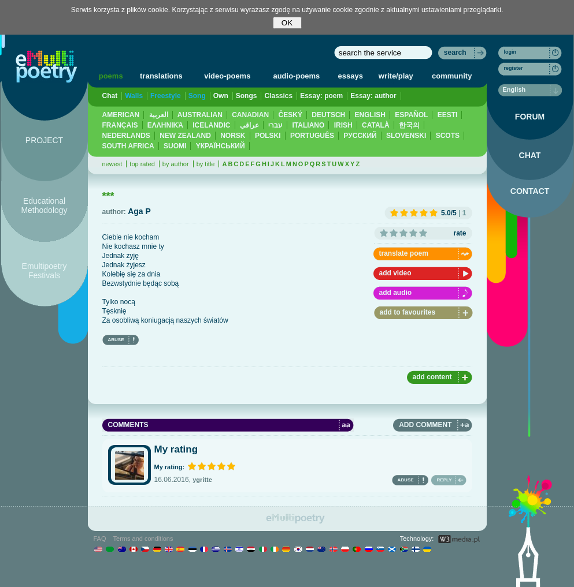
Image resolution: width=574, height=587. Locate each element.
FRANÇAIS (120, 125)
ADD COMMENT (425, 425)
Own (220, 96)
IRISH (343, 125)
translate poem (403, 253)
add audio (395, 293)
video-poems (227, 76)
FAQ (100, 538)
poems (111, 76)
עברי (275, 125)
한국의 (409, 125)
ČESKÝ (290, 115)
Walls (134, 96)
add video (395, 273)
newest (112, 163)
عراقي (249, 125)
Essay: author (373, 96)
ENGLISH (370, 115)
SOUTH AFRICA (128, 146)
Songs (246, 96)
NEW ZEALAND (185, 136)
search (455, 52)
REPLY (444, 480)
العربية (158, 115)
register (513, 68)
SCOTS (448, 136)
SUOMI (175, 146)
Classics (278, 96)
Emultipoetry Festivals (44, 270)
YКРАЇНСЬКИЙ (220, 146)
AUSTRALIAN (200, 115)
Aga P (139, 211)
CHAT (530, 155)
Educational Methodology (44, 205)
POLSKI (268, 136)
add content (432, 377)
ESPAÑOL (411, 115)
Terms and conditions (143, 538)
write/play (396, 76)
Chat (110, 96)
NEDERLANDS (126, 136)
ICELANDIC (211, 125)
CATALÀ (376, 125)
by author (175, 163)
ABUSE (116, 339)
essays (350, 76)
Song (197, 96)
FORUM (530, 116)
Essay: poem (321, 96)
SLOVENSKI (406, 136)
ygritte (202, 479)
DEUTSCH (328, 115)
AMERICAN (121, 115)
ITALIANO (308, 125)
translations (161, 76)
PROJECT (44, 140)
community (452, 76)
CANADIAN (250, 115)
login (510, 52)
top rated (141, 163)
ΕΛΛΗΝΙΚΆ (165, 125)
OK (287, 22)
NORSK (232, 136)
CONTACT (529, 191)
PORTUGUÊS (312, 136)
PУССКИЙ (359, 136)
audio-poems (296, 76)
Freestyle (165, 96)
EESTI (448, 115)
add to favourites (408, 312)
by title (206, 163)
